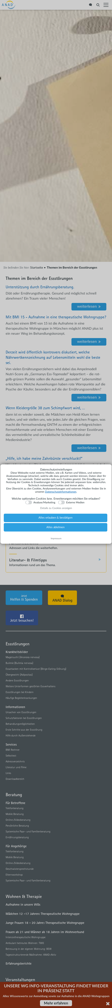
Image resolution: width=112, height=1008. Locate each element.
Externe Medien (75, 502)
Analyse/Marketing (44, 502)
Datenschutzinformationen (60, 492)
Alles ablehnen (55, 527)
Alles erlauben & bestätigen (55, 517)
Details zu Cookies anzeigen (56, 508)
